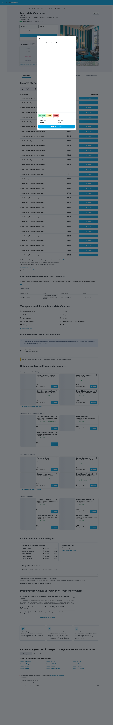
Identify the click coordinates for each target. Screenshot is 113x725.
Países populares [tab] (38, 653)
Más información (67, 260)
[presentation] (73, 68)
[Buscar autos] (3, 13)
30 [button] (42, 56)
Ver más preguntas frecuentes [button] (47, 617)
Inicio (21, 8)
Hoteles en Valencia (51, 664)
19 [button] (54, 48)
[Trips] (3, 24)
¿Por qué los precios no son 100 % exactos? (60, 686)
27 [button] (31, 56)
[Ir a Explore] (3, 20)
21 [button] (35, 52)
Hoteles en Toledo (76, 661)
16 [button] (42, 48)
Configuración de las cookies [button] (27, 267)
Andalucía (34, 8)
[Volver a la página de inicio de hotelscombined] (12, 2)
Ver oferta (54, 386)
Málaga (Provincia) (45, 8)
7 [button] (35, 45)
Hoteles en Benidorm (77, 664)
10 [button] (46, 45)
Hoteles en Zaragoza (25, 664)
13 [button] (31, 48)
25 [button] (50, 52)
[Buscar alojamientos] (3, 10)
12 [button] (54, 45)
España (25, 8)
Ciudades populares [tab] (26, 653)
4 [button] (62, 45)
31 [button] (46, 56)
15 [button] (39, 48)
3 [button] (46, 41)
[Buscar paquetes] (3, 17)
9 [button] (42, 45)
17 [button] (46, 48)
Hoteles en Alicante (25, 666)
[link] (32, 406)
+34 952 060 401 (24, 19)
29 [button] (39, 56)
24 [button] (46, 52)
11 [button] (50, 45)
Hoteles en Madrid (51, 661)
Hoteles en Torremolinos (78, 668)
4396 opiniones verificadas (35, 21)
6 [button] (31, 45)
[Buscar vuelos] (3, 7)
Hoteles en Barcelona (25, 661)
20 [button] (31, 52)
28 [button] (35, 56)
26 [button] (54, 52)
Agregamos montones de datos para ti (60, 683)
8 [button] (77, 45)
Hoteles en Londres (77, 666)
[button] (2, 2)
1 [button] (77, 41)
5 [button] (66, 45)
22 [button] (39, 52)
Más (21, 284)
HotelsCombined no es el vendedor (60, 680)
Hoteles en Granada (51, 666)
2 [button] (42, 41)
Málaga (55, 8)
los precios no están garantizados (57, 675)
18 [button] (50, 48)
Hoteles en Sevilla (24, 668)
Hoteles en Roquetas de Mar (53, 668)
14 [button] (35, 48)
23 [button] (42, 52)
